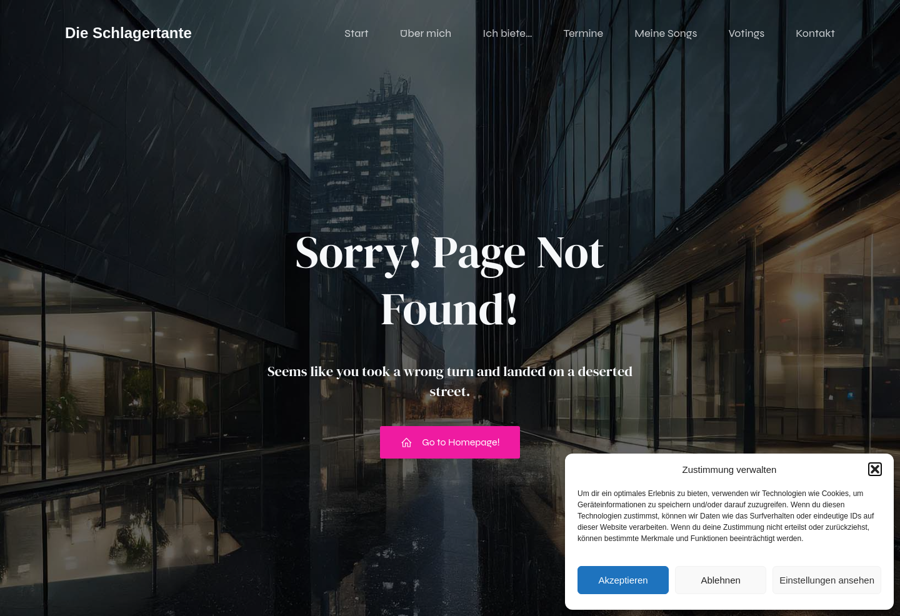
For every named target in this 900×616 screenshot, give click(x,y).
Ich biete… (507, 34)
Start (356, 34)
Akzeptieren (623, 580)
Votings (746, 34)
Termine (584, 34)
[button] (875, 469)
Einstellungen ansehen (826, 580)
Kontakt (815, 34)
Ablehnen (720, 580)
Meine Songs (665, 34)
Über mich (425, 34)
